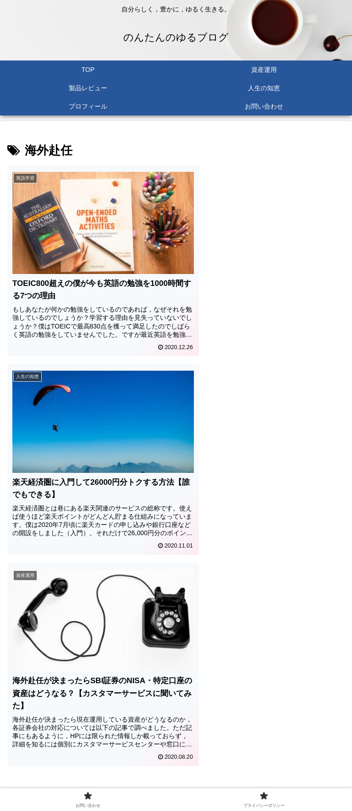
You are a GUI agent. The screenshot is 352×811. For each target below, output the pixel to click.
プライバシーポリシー (262, 781)
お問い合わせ (90, 781)
